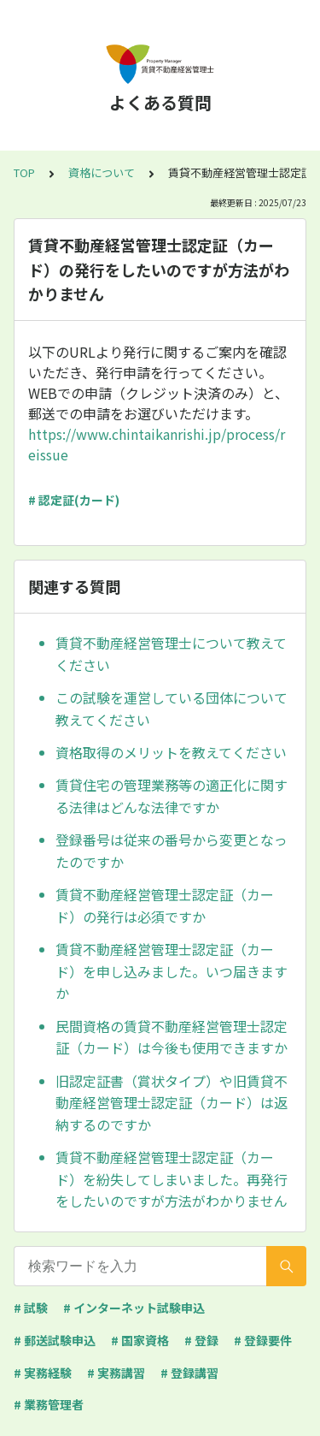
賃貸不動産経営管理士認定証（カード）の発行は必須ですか (164, 905)
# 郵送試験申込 (55, 1340)
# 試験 (31, 1307)
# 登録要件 (263, 1340)
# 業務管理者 (49, 1404)
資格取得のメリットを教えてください (171, 752)
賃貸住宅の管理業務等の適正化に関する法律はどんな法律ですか (171, 795)
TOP (24, 172)
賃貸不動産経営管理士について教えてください (171, 653)
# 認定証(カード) (73, 499)
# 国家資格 (140, 1340)
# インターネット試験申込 (134, 1307)
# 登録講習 (189, 1372)
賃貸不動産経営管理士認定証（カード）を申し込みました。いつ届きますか (171, 971)
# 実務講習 (116, 1372)
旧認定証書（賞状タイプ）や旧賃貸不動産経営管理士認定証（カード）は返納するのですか (171, 1103)
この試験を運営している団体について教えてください (171, 708)
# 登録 (201, 1340)
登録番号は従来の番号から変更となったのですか (171, 850)
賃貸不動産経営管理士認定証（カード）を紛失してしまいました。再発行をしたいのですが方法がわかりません (171, 1179)
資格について (101, 172)
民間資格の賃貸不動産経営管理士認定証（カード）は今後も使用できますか (171, 1037)
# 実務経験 (43, 1372)
